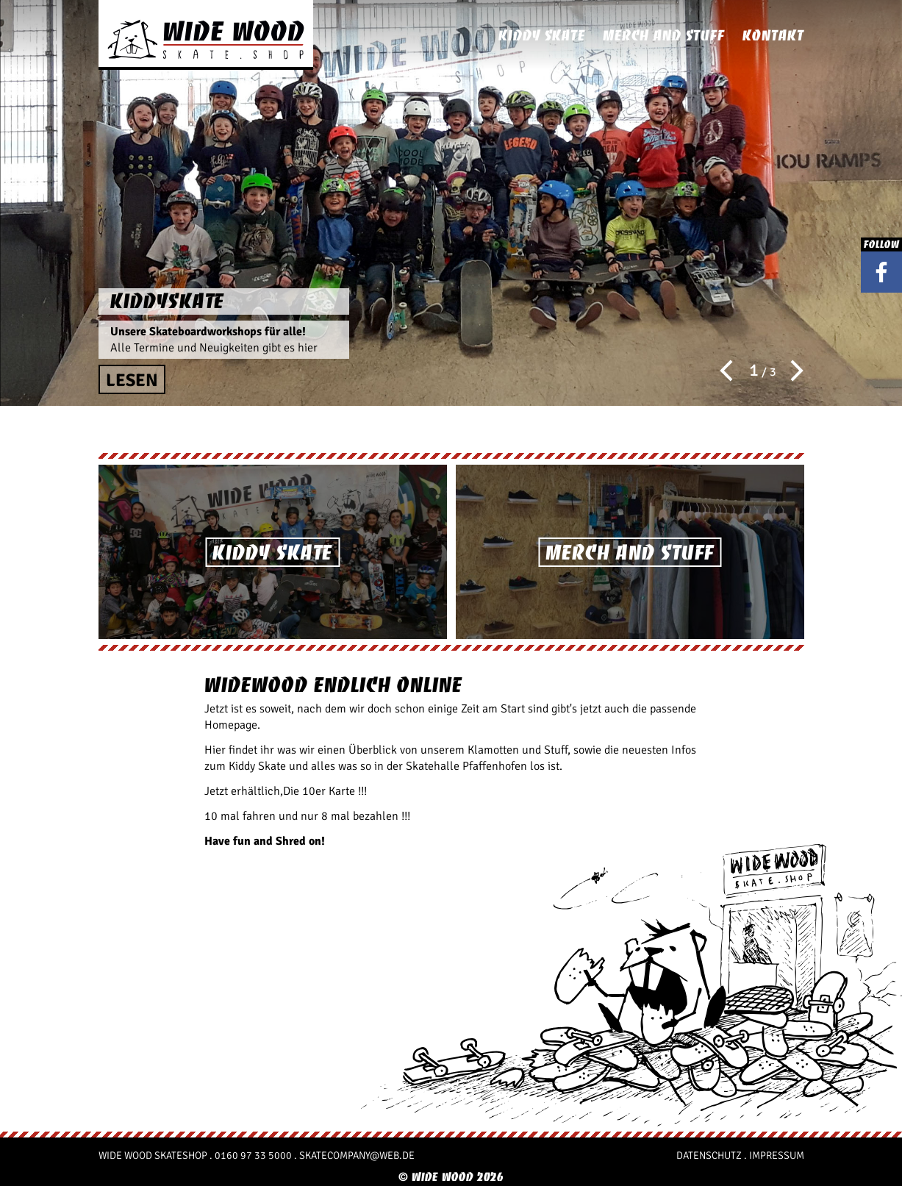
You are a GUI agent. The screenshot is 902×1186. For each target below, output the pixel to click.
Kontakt (773, 35)
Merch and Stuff (664, 35)
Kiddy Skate (541, 35)
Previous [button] (730, 370)
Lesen (132, 380)
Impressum (776, 1155)
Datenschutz (709, 1155)
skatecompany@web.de (357, 1155)
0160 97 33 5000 (253, 1155)
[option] (451, 203)
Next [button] (792, 370)
